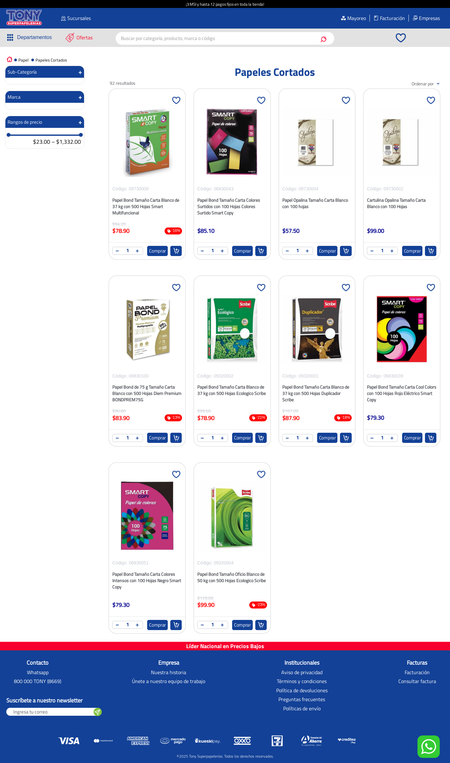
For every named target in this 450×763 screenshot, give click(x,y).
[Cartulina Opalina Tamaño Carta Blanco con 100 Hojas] (401, 178)
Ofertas (84, 37)
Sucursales (79, 18)
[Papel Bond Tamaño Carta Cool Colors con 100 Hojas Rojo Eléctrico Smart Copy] (401, 365)
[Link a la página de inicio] (9, 59)
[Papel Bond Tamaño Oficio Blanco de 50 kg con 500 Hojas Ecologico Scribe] (232, 552)
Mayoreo (356, 18)
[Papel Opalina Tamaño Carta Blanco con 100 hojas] (317, 178)
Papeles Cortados (51, 60)
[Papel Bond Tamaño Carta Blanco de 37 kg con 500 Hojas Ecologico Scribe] (232, 365)
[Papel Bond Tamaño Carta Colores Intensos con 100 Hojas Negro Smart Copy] (147, 552)
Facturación (392, 18)
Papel (23, 60)
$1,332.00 (66, 142)
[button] (29, 37)
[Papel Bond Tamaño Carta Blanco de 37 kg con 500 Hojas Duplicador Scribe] (317, 365)
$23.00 (41, 142)
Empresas (429, 18)
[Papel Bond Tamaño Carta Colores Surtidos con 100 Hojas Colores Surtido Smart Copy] (232, 178)
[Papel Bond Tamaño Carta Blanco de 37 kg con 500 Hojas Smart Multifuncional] (147, 178)
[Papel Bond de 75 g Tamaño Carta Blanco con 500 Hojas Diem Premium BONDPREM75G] (147, 365)
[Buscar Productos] (324, 38)
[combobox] (225, 38)
